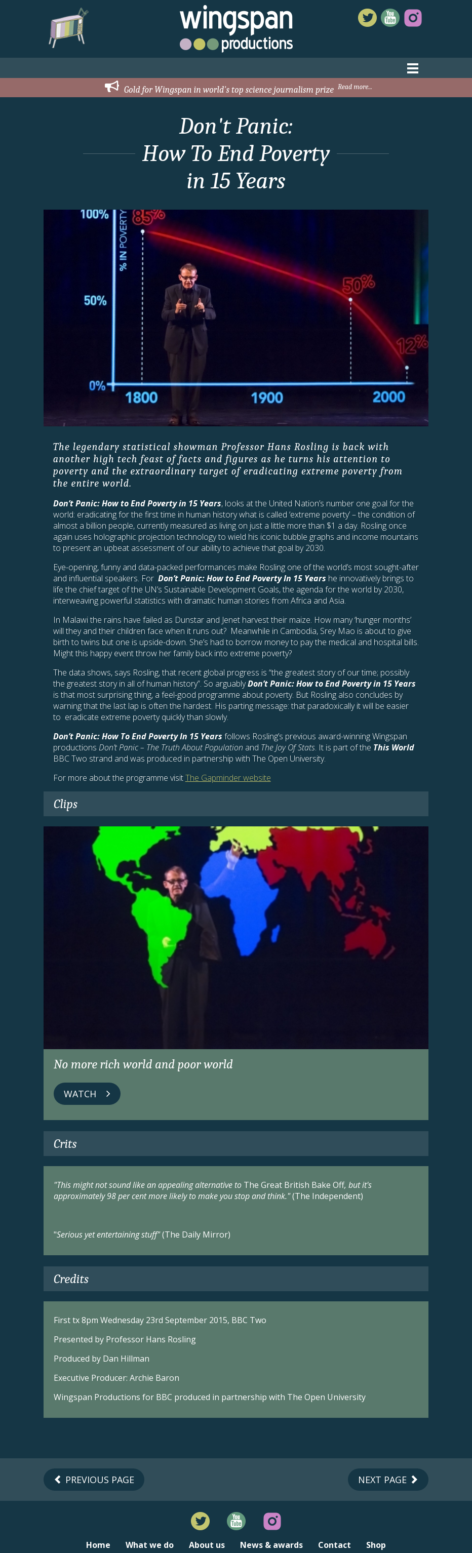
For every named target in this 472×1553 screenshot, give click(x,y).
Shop (376, 1544)
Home (98, 1544)
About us (207, 1544)
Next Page (388, 1480)
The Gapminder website (228, 777)
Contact (334, 1544)
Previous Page (94, 1480)
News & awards (271, 1544)
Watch (87, 1094)
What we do (150, 1544)
